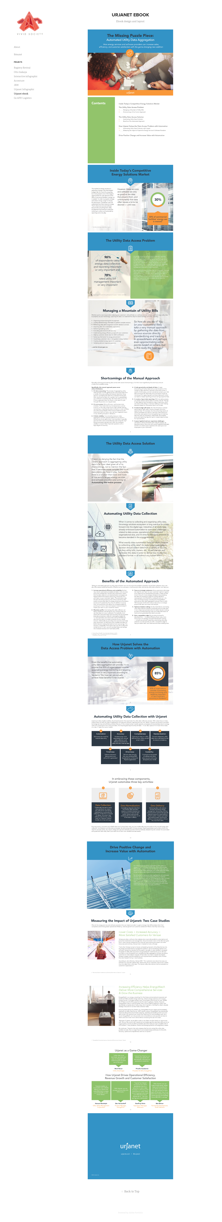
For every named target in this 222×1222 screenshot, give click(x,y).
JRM (16, 85)
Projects (18, 62)
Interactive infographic (25, 76)
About (17, 47)
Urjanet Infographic (24, 89)
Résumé (18, 54)
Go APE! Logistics (22, 98)
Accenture (19, 80)
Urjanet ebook (21, 93)
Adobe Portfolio (136, 1213)
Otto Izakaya (20, 72)
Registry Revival (22, 67)
